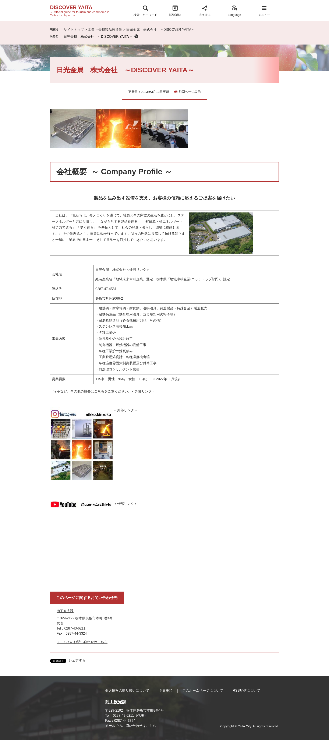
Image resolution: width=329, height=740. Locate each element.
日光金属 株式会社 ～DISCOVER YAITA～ (98, 36)
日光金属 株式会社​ (110, 269)
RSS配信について (246, 690)
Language (234, 15)
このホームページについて (202, 690)
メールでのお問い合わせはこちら (82, 642)
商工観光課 (65, 611)
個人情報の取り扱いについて (127, 690)
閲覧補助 (175, 15)
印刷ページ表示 (189, 92)
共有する (205, 15)
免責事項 (166, 690)
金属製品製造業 (110, 29)
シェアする (76, 660)
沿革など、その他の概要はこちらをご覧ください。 (92, 391)
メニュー (264, 15)
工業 (91, 29)
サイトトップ (74, 29)
